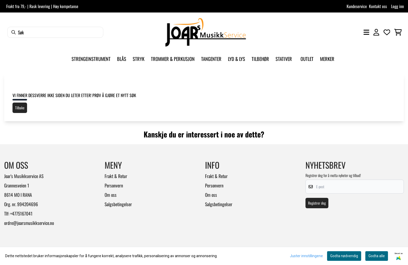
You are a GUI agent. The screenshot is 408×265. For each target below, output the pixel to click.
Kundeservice (357, 6)
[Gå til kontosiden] (376, 32)
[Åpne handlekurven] (398, 32)
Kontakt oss (378, 6)
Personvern (114, 185)
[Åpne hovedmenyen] (366, 32)
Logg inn (397, 6)
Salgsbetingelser (118, 204)
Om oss (111, 194)
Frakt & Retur (116, 176)
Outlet (307, 58)
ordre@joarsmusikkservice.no (29, 222)
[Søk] (55, 32)
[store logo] (205, 32)
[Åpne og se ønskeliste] (386, 32)
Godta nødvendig (344, 256)
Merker (327, 58)
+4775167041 (21, 213)
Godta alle (376, 256)
